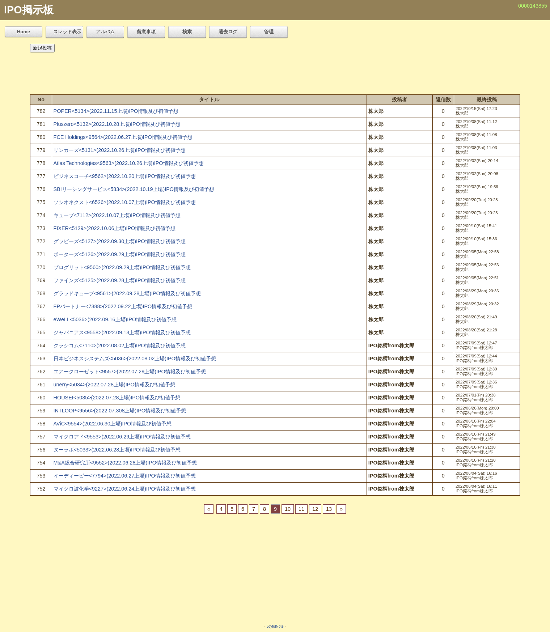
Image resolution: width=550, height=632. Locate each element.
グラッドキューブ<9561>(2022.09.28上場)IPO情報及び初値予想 (127, 293)
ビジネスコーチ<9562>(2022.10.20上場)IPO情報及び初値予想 (125, 176)
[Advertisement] (275, 71)
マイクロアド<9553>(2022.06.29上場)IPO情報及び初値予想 (122, 437)
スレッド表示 (67, 31)
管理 (269, 31)
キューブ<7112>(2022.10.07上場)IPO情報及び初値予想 (117, 215)
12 (315, 509)
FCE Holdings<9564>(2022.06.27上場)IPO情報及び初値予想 (123, 137)
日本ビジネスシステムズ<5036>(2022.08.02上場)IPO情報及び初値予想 (135, 358)
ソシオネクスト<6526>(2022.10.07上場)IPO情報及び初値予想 (125, 202)
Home (23, 31)
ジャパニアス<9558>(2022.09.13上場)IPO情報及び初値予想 (122, 332)
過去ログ (228, 31)
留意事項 (146, 31)
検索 (187, 31)
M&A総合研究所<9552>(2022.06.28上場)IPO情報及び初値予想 (125, 463)
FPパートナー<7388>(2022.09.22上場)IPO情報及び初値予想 (123, 306)
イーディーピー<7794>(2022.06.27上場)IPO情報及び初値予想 (125, 476)
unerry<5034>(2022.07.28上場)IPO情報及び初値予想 (114, 384)
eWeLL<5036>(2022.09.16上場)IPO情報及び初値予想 (115, 319)
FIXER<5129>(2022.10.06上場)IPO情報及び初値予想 (115, 228)
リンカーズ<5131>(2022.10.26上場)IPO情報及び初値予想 (120, 150)
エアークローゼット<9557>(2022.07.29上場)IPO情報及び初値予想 (130, 371)
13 (329, 509)
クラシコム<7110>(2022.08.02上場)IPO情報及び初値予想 (120, 345)
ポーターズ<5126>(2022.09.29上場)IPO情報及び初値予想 (120, 254)
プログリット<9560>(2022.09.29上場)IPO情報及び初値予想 (122, 267)
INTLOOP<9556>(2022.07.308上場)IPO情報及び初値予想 (120, 410)
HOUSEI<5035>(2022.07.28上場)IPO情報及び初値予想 (117, 397)
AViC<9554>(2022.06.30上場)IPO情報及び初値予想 (113, 424)
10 (288, 509)
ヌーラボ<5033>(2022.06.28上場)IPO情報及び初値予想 (117, 450)
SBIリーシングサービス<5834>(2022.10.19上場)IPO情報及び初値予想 (134, 189)
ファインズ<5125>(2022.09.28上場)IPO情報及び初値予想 (120, 280)
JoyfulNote (274, 626)
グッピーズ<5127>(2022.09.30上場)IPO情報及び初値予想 (120, 241)
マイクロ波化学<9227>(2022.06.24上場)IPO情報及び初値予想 (125, 489)
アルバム (105, 31)
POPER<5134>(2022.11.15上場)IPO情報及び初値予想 (116, 111)
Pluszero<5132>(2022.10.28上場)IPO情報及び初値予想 (117, 124)
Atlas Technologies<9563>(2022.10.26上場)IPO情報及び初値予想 (129, 163)
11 (301, 509)
